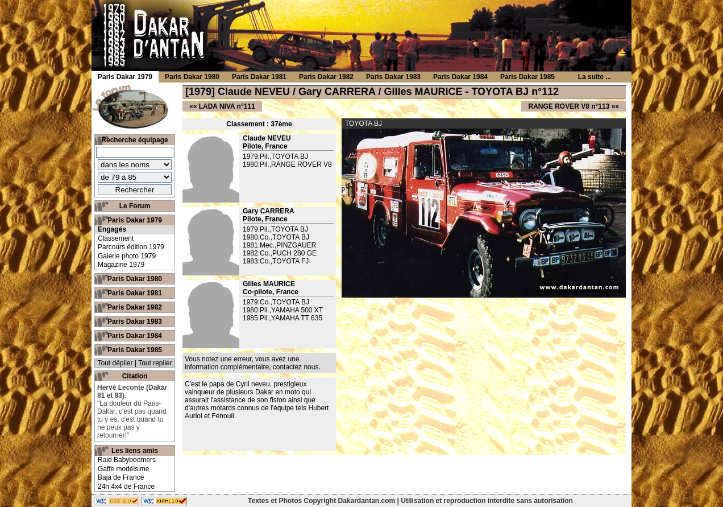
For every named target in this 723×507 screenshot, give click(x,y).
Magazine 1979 (121, 265)
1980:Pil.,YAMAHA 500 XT (283, 310)
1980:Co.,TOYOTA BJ (276, 237)
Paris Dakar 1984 (134, 336)
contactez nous (296, 367)
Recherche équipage (134, 140)
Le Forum (135, 206)
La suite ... (595, 77)
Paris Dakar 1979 (134, 220)
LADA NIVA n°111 (227, 106)
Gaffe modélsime (123, 469)
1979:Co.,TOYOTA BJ (276, 302)
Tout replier (155, 363)
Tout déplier (115, 363)
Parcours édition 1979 (131, 247)
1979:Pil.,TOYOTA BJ (275, 156)
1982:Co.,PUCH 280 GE (280, 253)
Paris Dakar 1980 (134, 279)
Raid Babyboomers (127, 460)
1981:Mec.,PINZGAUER (279, 245)
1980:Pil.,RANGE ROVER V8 (287, 164)
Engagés (112, 229)
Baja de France (121, 477)
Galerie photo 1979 (127, 256)
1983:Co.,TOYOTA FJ (276, 261)
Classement (116, 238)
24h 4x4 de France (126, 486)
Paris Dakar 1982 (134, 307)
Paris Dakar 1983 (134, 321)
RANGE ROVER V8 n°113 (568, 106)
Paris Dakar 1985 (134, 350)
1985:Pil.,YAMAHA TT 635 (282, 318)
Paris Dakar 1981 (134, 293)
